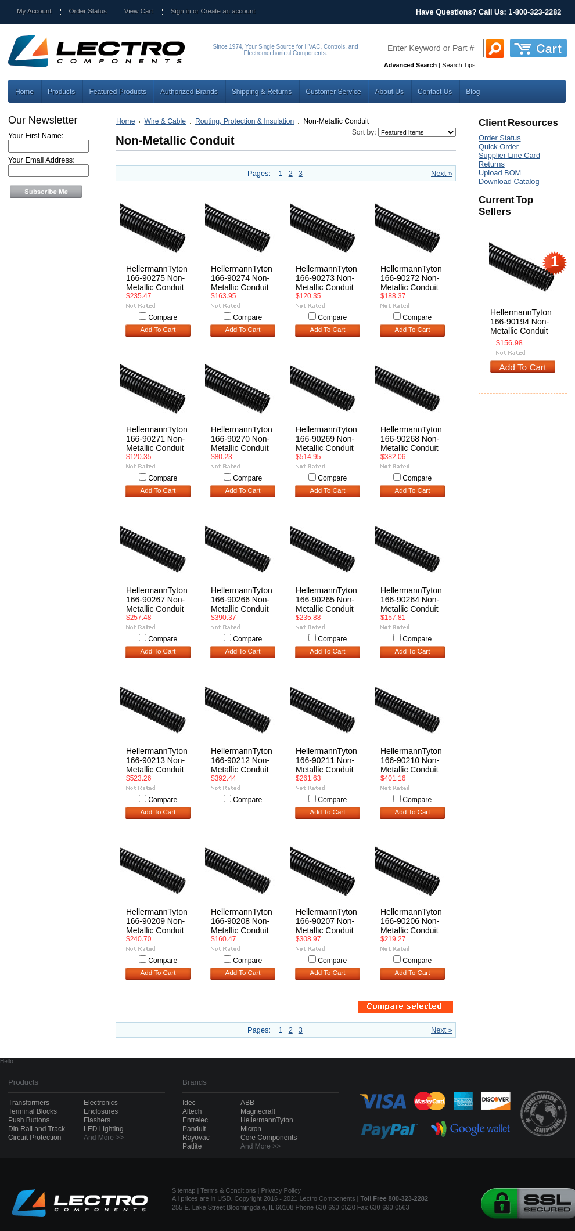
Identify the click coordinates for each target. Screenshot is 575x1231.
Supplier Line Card (509, 155)
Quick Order (499, 146)
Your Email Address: (41, 160)
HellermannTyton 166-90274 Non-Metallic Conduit (241, 278)
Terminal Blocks (32, 1111)
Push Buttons (28, 1120)
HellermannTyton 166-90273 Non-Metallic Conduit (326, 278)
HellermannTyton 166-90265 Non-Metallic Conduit (326, 599)
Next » (441, 173)
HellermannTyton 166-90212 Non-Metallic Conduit (241, 760)
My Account (34, 11)
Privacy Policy (281, 1190)
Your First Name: (36, 135)
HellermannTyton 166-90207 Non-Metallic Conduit (326, 921)
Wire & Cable (165, 121)
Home (125, 121)
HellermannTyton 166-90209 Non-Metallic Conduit (157, 921)
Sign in (181, 11)
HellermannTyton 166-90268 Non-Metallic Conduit (411, 439)
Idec (189, 1103)
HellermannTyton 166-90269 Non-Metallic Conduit (326, 439)
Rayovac (196, 1137)
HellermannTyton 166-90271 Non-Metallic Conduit (157, 439)
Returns (492, 164)
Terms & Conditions (228, 1190)
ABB (247, 1103)
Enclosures (101, 1111)
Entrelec (195, 1120)
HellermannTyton (266, 1120)
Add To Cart (158, 329)
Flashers (97, 1120)
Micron (250, 1129)
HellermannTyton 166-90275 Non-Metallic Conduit (157, 278)
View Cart (138, 11)
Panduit (194, 1129)
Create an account (227, 11)
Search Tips (458, 65)
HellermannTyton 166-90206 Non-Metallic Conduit (411, 921)
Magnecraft (257, 1111)
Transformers (28, 1103)
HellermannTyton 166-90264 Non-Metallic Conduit (411, 599)
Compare (162, 317)
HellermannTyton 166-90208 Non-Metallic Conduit (241, 921)
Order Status (88, 11)
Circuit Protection (34, 1137)
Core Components (268, 1137)
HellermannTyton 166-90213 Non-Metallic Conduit (157, 760)
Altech (192, 1111)
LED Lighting (104, 1129)
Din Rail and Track (36, 1129)
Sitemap (183, 1190)
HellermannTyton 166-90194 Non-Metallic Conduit (521, 321)
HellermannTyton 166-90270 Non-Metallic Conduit (241, 439)
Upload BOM (500, 172)
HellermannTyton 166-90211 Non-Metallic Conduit (326, 760)
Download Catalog (509, 181)
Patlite (192, 1146)
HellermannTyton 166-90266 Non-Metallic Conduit (241, 599)
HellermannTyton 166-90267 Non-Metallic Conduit (157, 599)
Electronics (101, 1103)
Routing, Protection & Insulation (244, 121)
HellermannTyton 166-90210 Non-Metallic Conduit (411, 760)
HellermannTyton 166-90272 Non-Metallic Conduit (411, 278)
